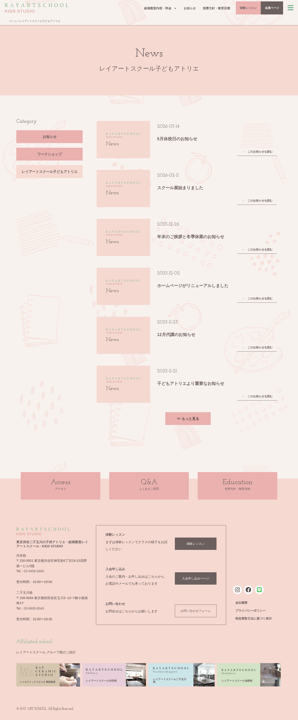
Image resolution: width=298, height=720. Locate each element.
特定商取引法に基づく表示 (253, 618)
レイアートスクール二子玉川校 (169, 680)
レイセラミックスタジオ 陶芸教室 (37, 682)
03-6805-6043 (34, 608)
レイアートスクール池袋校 (237, 680)
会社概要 (241, 602)
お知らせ (175, 9)
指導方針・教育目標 (201, 9)
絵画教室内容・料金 (145, 9)
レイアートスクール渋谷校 (101, 680)
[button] (188, 418)
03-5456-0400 (34, 571)
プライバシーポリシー (250, 610)
